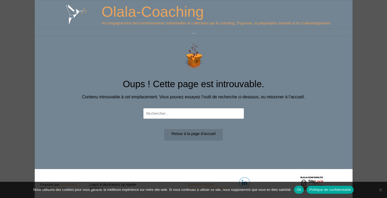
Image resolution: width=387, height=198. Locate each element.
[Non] (380, 189)
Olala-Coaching (152, 11)
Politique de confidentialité (330, 190)
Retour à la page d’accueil (193, 134)
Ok (299, 190)
